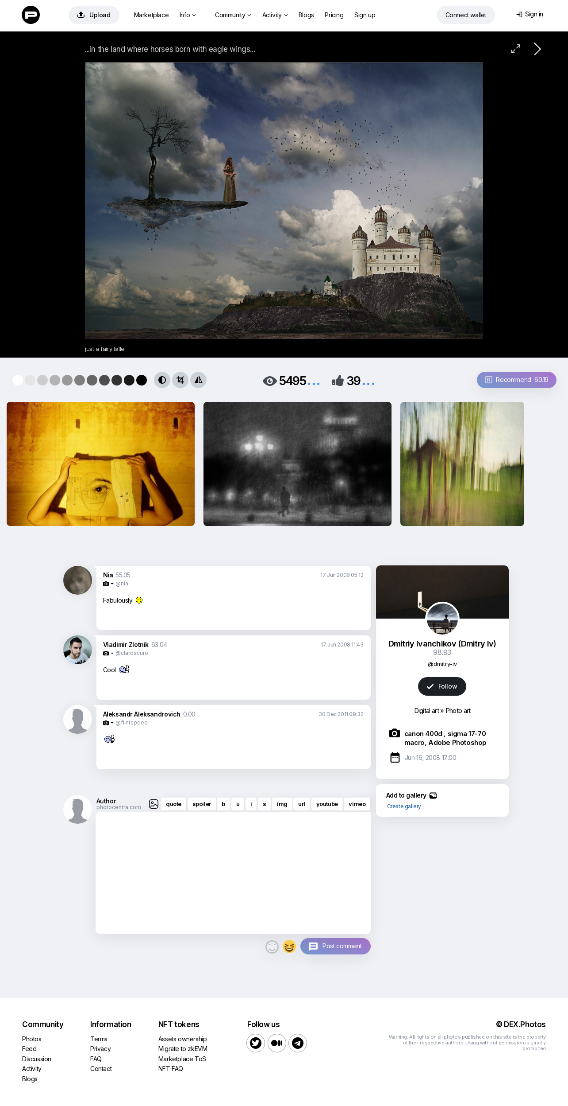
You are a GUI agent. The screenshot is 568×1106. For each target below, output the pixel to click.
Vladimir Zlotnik (126, 644)
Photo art (458, 710)
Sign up (364, 15)
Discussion (36, 1059)
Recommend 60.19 (517, 379)
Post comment (341, 946)
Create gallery (404, 806)
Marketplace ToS (182, 1059)
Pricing (334, 15)
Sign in (529, 14)
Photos (32, 1039)
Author (106, 801)
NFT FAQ (170, 1068)
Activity (275, 15)
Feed (29, 1048)
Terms (98, 1039)
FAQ (96, 1059)
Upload (94, 15)
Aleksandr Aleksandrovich (141, 714)
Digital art (426, 710)
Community (233, 15)
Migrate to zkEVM (182, 1048)
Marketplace (151, 15)
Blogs (306, 15)
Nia (108, 575)
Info (188, 15)
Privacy (100, 1048)
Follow (442, 686)
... (314, 380)
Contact (100, 1068)
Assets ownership (182, 1039)
